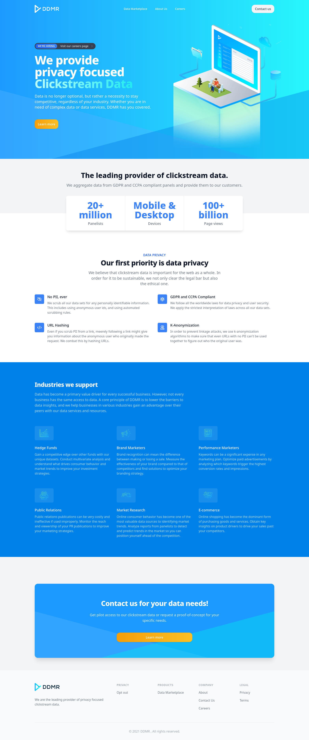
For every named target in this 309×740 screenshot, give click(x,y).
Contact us (263, 9)
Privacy (245, 692)
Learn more (46, 124)
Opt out (122, 692)
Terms (244, 700)
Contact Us (207, 700)
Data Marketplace (135, 9)
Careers (180, 9)
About (203, 692)
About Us (161, 9)
